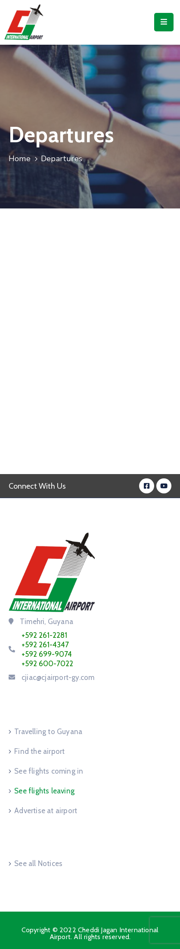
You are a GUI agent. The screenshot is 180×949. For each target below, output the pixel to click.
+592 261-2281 (44, 635)
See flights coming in (48, 771)
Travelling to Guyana (48, 731)
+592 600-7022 (47, 663)
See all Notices (38, 863)
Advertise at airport (45, 810)
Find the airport (39, 751)
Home (20, 158)
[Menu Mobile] (164, 22)
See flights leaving (44, 791)
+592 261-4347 (45, 644)
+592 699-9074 (47, 654)
